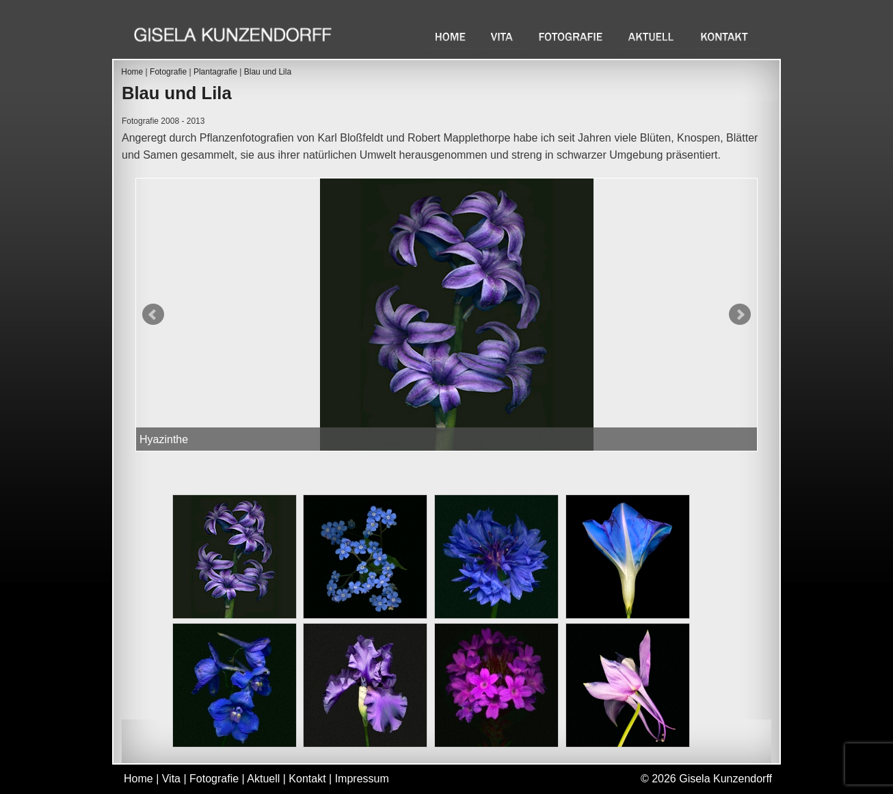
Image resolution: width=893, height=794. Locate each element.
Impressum (362, 778)
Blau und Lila (267, 72)
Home (450, 36)
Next (740, 315)
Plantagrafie (215, 72)
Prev (153, 315)
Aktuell (652, 36)
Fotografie (572, 36)
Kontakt (725, 36)
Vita (503, 36)
